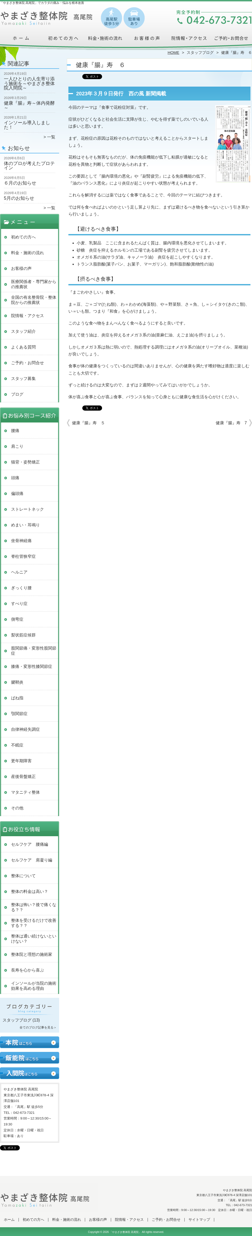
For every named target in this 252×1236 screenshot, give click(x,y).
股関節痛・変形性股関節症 (33, 651)
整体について (23, 876)
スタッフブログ (200, 52)
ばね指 (17, 698)
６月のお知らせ (20, 183)
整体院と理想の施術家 (31, 954)
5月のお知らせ (19, 198)
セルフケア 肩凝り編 (31, 860)
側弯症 (17, 619)
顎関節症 (19, 713)
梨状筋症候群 (23, 635)
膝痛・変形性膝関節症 (31, 666)
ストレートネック (27, 509)
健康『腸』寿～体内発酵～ (29, 105)
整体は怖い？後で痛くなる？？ (33, 907)
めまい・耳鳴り (25, 525)
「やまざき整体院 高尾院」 (125, 1232)
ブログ (17, 394)
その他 (17, 808)
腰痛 (15, 430)
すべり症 (19, 603)
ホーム (21, 40)
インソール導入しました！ (27, 125)
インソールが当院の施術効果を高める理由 (33, 986)
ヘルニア (19, 572)
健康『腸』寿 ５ (88, 423)
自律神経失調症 (25, 729)
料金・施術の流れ (105, 40)
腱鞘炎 (17, 682)
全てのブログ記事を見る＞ (38, 1027)
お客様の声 (147, 40)
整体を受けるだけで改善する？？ (33, 923)
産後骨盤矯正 (23, 776)
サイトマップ (199, 1220)
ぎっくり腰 (21, 588)
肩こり (17, 446)
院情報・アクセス (189, 40)
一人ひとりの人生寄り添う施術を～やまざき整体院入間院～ (29, 83)
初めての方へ (63, 40)
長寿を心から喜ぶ (27, 970)
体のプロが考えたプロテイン (29, 166)
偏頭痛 (17, 493)
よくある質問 (23, 347)
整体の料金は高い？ (29, 891)
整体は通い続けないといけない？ (33, 938)
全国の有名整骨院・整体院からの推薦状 (33, 300)
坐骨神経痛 (21, 540)
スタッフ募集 (23, 378)
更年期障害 (21, 761)
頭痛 (15, 478)
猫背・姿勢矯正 (25, 462)
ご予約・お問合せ (231, 40)
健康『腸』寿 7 (231, 423)
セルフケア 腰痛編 (29, 844)
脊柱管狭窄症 (23, 556)
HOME (173, 52)
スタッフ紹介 (23, 331)
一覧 (51, 137)
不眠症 (17, 745)
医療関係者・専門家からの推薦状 (33, 284)
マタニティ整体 (25, 792)
